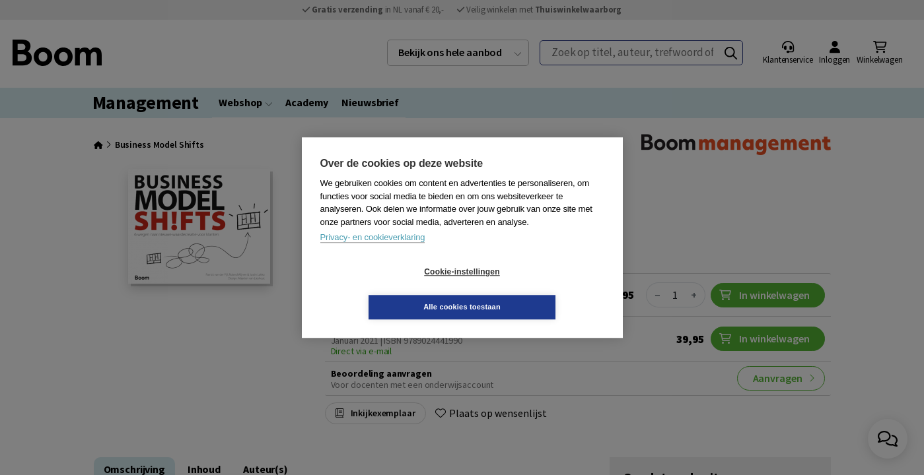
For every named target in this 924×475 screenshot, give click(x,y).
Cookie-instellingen (383, 289)
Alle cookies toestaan (540, 289)
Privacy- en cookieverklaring (372, 255)
